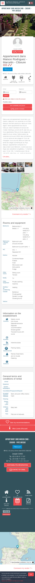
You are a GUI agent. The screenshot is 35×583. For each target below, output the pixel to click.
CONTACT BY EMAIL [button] (17, 470)
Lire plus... (6, 157)
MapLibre (27, 208)
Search (6, 95)
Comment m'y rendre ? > (21, 214)
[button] (17, 51)
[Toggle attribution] (31, 208)
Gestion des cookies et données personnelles (12, 581)
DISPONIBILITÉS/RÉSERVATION (17, 465)
